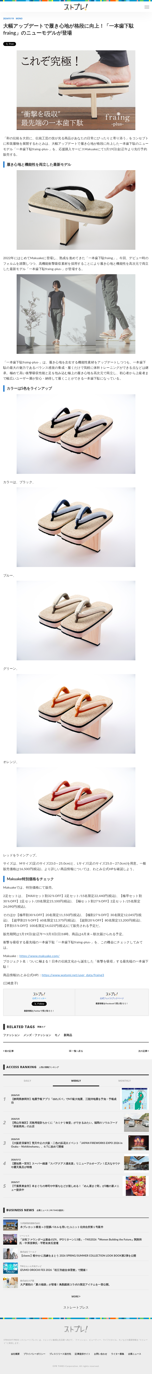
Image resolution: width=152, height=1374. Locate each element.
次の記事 (143, 1051)
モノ (57, 1035)
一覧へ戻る (76, 1051)
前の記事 (8, 1051)
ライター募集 (117, 1354)
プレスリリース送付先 (60, 1354)
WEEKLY (76, 1080)
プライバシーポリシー (35, 1354)
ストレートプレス (76, 1307)
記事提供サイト (82, 1354)
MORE (76, 1296)
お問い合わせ (100, 1354)
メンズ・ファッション (37, 1035)
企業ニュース (134, 1354)
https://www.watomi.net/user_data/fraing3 (73, 975)
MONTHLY (124, 1080)
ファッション (11, 1035)
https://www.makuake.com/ (39, 956)
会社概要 (15, 1354)
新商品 (68, 1035)
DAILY (27, 1080)
